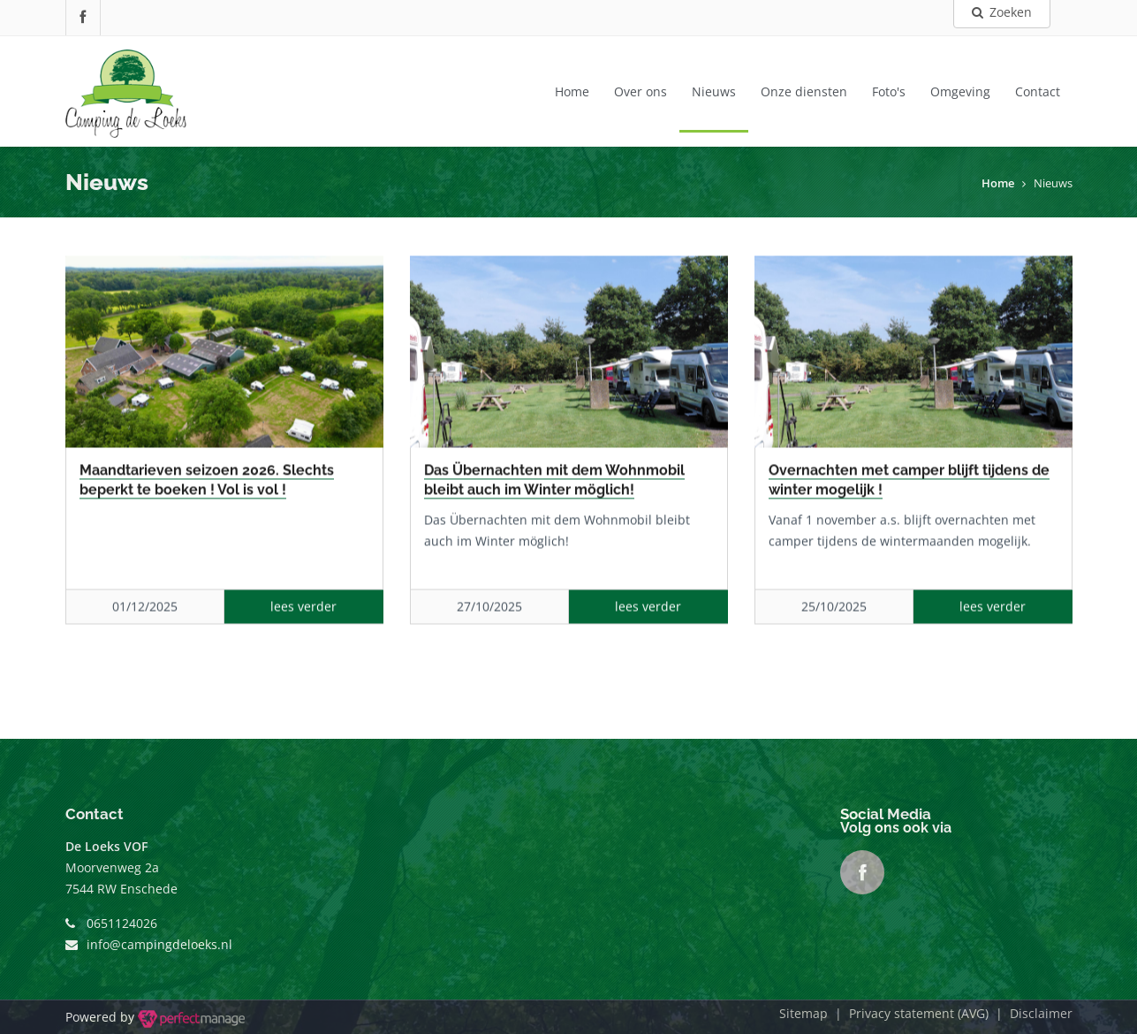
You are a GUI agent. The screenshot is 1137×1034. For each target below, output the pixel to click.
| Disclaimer (1031, 1013)
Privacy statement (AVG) (919, 1013)
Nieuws (714, 91)
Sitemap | (814, 1013)
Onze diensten (804, 91)
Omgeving (960, 91)
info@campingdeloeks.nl (159, 944)
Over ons (640, 91)
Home (572, 91)
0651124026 (122, 923)
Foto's (889, 91)
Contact (1037, 91)
